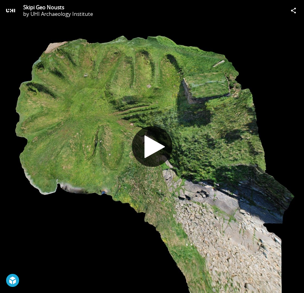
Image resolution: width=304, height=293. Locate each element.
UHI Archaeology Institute (61, 13)
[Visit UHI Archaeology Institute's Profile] (10, 10)
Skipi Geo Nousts (43, 7)
